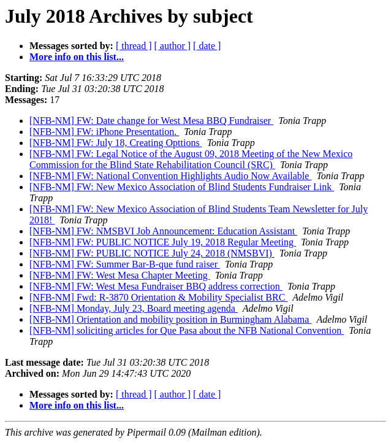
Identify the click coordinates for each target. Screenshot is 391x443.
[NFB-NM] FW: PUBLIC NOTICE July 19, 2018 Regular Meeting (162, 242)
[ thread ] (134, 45)
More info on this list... (76, 57)
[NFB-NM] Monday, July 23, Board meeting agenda (133, 308)
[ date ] (207, 45)
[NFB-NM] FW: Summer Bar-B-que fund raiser (124, 264)
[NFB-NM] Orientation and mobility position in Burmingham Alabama (170, 319)
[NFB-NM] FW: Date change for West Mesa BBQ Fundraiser (151, 120)
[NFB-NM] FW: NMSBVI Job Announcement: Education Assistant (163, 231)
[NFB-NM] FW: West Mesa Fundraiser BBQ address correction (156, 286)
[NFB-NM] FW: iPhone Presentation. (104, 131)
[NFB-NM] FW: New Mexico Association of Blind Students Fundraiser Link (181, 187)
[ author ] (172, 45)
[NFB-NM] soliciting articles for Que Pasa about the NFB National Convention (186, 330)
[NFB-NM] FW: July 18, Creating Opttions (115, 142)
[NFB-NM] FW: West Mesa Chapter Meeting (119, 275)
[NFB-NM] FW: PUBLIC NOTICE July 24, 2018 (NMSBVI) (152, 253)
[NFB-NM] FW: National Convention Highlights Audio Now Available (170, 176)
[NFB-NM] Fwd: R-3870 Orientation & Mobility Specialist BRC (158, 297)
